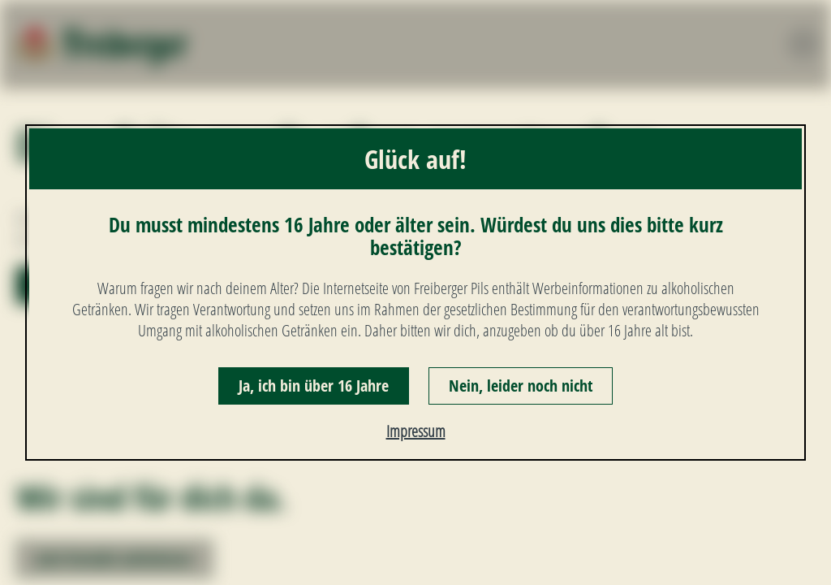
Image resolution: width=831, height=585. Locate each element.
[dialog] (415, 292)
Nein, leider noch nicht (520, 385)
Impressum (416, 431)
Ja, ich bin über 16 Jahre (314, 385)
